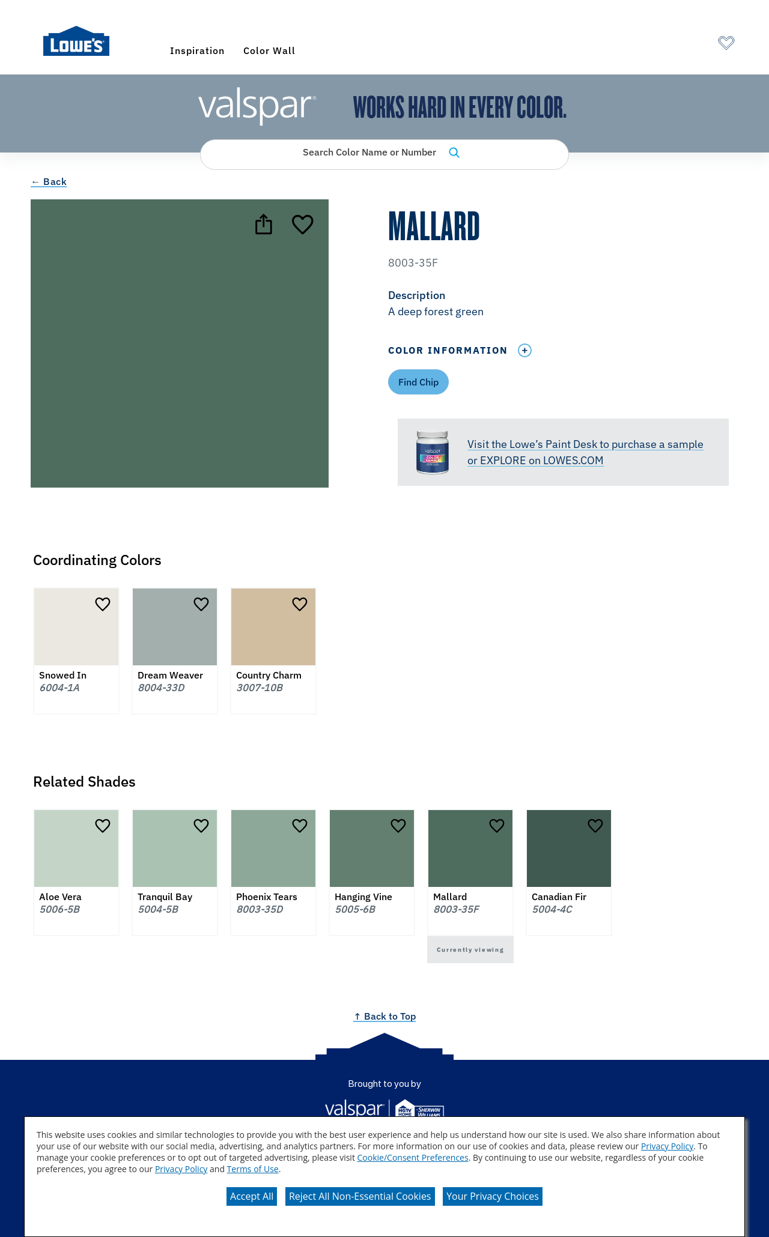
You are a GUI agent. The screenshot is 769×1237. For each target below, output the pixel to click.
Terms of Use (253, 1169)
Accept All (251, 1196)
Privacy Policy (667, 1146)
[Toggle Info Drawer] (524, 350)
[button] (563, 304)
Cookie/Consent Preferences (413, 1157)
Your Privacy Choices (492, 1196)
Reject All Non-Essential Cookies (360, 1196)
